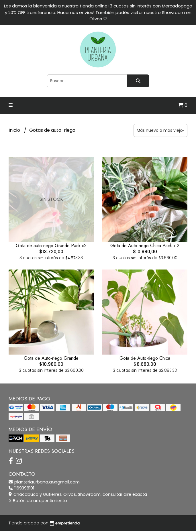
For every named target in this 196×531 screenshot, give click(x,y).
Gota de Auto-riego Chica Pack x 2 (144, 245)
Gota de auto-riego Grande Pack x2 (51, 245)
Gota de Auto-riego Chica (144, 358)
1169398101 (21, 488)
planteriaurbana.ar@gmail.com (44, 482)
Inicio (15, 130)
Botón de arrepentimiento (38, 501)
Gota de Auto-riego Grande (51, 358)
